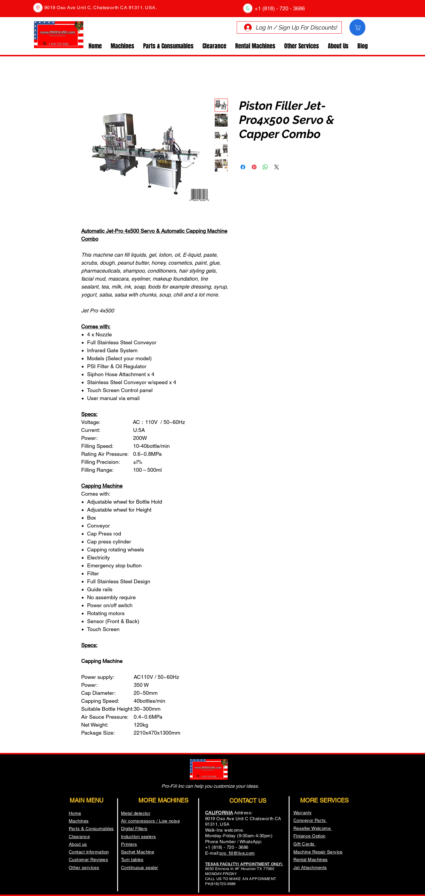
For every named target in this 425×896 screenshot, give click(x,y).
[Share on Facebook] (242, 167)
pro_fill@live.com (237, 853)
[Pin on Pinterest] (254, 167)
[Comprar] (357, 27)
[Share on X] (276, 167)
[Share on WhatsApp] (265, 167)
